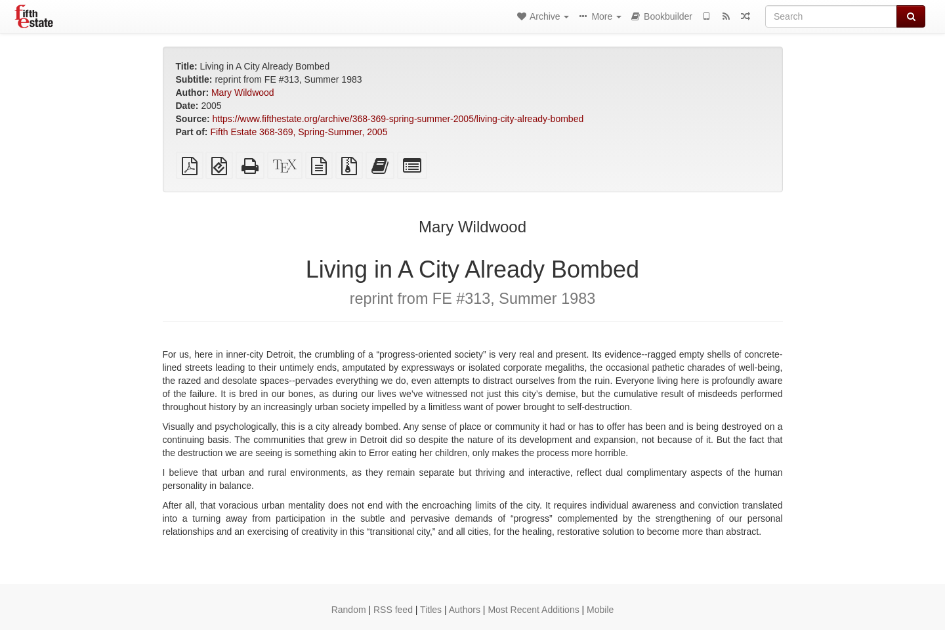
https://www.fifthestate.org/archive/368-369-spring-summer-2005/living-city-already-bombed (398, 119)
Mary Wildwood (242, 92)
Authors (464, 609)
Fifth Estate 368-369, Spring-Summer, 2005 (298, 132)
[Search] (831, 16)
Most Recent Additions (533, 609)
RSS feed (393, 609)
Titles (431, 609)
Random (348, 609)
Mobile (600, 609)
